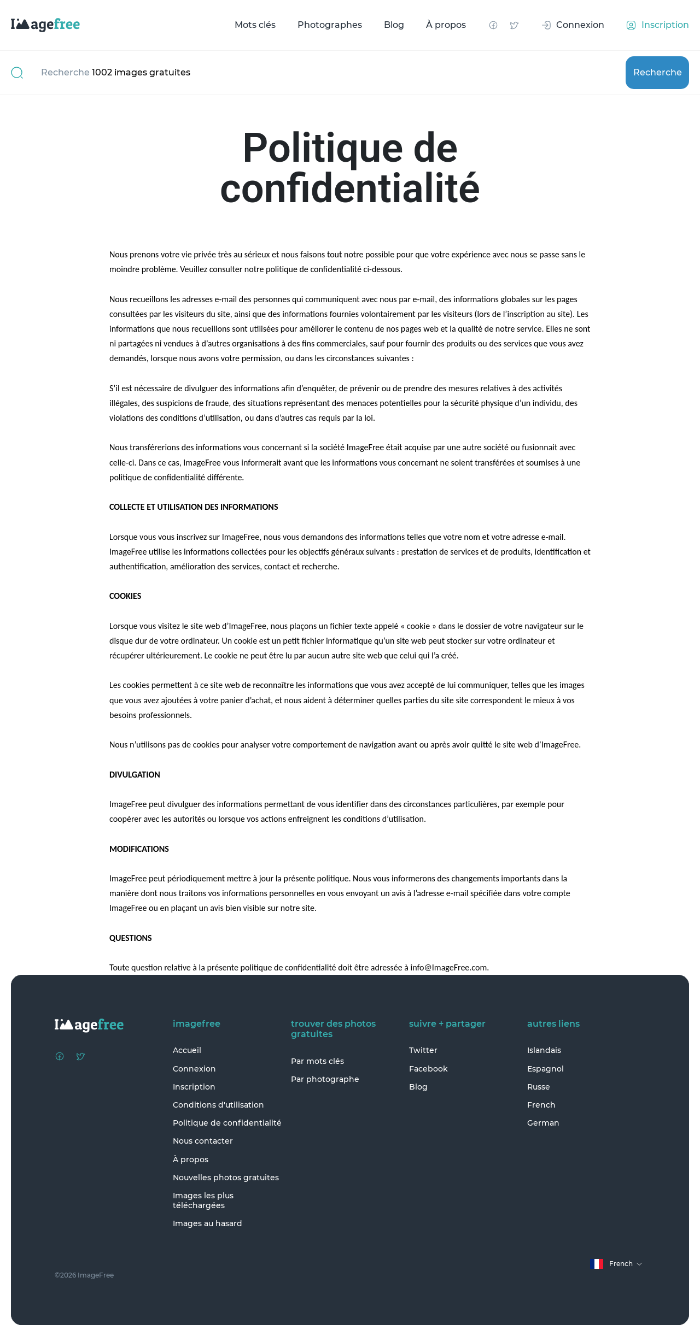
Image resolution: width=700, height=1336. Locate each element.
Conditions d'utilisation (218, 1105)
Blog (394, 25)
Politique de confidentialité (227, 1123)
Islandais (544, 1050)
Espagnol (545, 1069)
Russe (538, 1087)
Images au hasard (207, 1223)
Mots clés (255, 25)
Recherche (657, 72)
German (543, 1123)
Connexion (194, 1069)
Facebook (428, 1069)
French (541, 1105)
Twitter (423, 1050)
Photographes (330, 25)
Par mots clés (317, 1061)
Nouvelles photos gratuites (226, 1177)
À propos (446, 25)
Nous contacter (203, 1141)
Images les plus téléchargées (203, 1200)
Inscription (194, 1087)
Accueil (187, 1050)
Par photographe (325, 1079)
